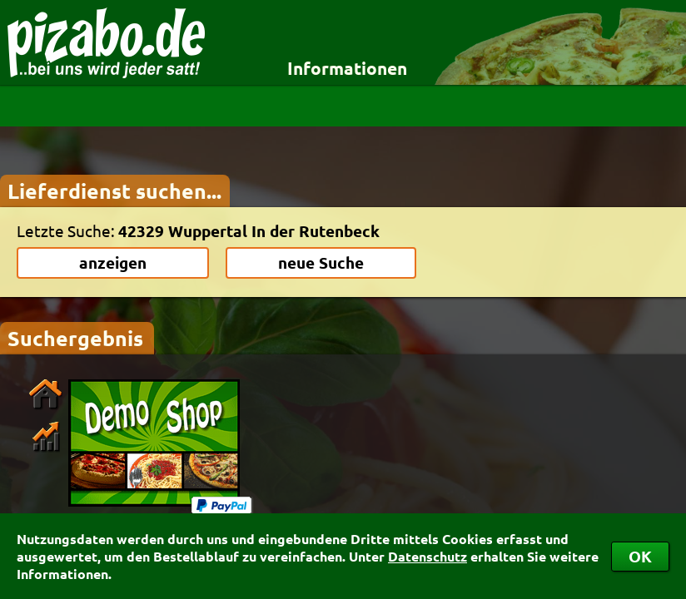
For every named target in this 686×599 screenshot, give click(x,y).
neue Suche (321, 262)
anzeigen (113, 262)
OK (640, 556)
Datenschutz (427, 556)
